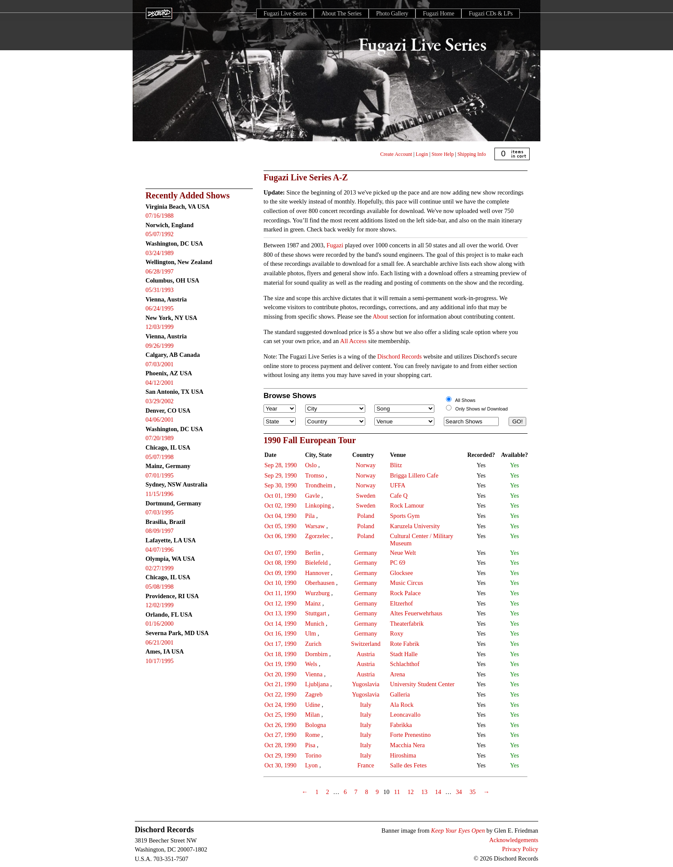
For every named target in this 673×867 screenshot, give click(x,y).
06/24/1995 (160, 308)
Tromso (314, 475)
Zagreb (314, 694)
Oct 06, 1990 (280, 535)
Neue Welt (403, 552)
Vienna (314, 674)
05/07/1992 (160, 234)
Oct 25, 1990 (280, 714)
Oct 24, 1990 (280, 704)
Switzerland (366, 643)
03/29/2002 (160, 401)
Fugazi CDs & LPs (490, 13)
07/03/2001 (160, 364)
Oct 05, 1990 (280, 526)
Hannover (317, 572)
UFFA (398, 485)
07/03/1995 (160, 512)
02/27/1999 (160, 568)
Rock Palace (405, 593)
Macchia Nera (407, 745)
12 (410, 791)
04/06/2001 (160, 419)
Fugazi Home (438, 13)
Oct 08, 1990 (280, 562)
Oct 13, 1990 (280, 613)
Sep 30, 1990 (280, 485)
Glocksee (401, 572)
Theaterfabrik (407, 623)
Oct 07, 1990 (280, 552)
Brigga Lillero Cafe (414, 475)
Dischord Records (399, 356)
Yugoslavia (365, 684)
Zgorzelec (317, 535)
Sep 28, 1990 (280, 465)
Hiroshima (403, 755)
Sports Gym (405, 515)
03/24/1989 (160, 252)
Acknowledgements (513, 840)
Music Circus (406, 582)
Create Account (396, 154)
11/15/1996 (159, 493)
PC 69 (398, 562)
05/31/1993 (160, 289)
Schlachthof (405, 663)
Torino (313, 755)
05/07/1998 (160, 456)
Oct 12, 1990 (280, 603)
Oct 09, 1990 (280, 572)
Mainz (313, 603)
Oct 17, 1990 (280, 643)
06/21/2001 (160, 642)
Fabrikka (401, 724)
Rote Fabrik (404, 643)
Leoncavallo (405, 714)
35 (473, 791)
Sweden (366, 495)
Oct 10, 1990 (280, 582)
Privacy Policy (520, 849)
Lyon (311, 765)
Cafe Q (399, 495)
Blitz (396, 465)
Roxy (396, 633)
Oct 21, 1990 (280, 684)
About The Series (341, 13)
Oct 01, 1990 (280, 495)
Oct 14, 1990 (280, 623)
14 (438, 791)
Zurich (313, 643)
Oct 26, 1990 (280, 724)
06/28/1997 (160, 271)
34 (459, 791)
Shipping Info (472, 154)
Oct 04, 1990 (280, 515)
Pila (310, 515)
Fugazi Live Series (285, 13)
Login (422, 154)
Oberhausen (320, 582)
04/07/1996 (160, 549)
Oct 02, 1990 (280, 505)
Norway (366, 465)
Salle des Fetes (408, 765)
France (365, 765)
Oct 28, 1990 (280, 745)
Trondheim (318, 485)
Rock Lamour (407, 505)
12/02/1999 (160, 605)
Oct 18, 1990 (280, 654)
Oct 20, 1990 (280, 674)
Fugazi (335, 245)
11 (397, 791)
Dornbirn (316, 654)
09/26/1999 (160, 345)
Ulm (310, 633)
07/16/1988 (160, 215)
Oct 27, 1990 (280, 734)
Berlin (313, 552)
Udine (312, 704)
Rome (312, 734)
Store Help (443, 154)
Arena (397, 674)
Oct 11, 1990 (280, 593)
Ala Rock (402, 704)
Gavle (312, 495)
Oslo (311, 465)
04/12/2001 (160, 382)
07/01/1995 (160, 475)
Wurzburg (317, 593)
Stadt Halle (404, 654)
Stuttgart (316, 613)
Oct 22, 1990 (280, 694)
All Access (353, 341)
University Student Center (422, 684)
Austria (366, 654)
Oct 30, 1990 (280, 765)
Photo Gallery (392, 13)
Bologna (315, 724)
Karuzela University (415, 526)
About (380, 316)
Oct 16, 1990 (280, 633)
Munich (314, 623)
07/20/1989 (160, 438)
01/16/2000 (160, 623)
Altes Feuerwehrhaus (416, 613)
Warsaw (315, 526)
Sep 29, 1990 (280, 475)
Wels (311, 663)
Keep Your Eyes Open (458, 830)
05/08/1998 (160, 586)
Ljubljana (317, 684)
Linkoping (318, 505)
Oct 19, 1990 (280, 663)
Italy (365, 704)
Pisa (310, 745)
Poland (365, 515)
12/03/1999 (160, 326)
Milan (312, 714)
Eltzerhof (401, 603)
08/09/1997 (160, 530)
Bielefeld (316, 562)
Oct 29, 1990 (280, 755)
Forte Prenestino (410, 734)
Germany (365, 552)
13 (424, 791)
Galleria (400, 694)
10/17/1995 (160, 660)
